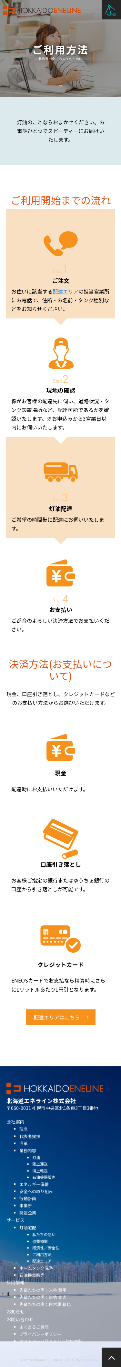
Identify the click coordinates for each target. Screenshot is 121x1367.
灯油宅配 (27, 1236)
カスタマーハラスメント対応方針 (50, 1349)
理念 (23, 1137)
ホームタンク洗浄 (36, 1276)
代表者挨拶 (29, 1144)
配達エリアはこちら (57, 1017)
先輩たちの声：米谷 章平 (42, 1298)
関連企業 (27, 1221)
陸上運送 (40, 1172)
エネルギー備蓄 (34, 1192)
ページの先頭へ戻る (111, 1357)
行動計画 (27, 1207)
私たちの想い (43, 1243)
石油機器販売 (43, 1185)
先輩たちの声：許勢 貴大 (42, 1305)
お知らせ (15, 1320)
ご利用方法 (42, 1262)
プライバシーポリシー (40, 1342)
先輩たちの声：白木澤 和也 (45, 1312)
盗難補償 (40, 1249)
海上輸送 (40, 1179)
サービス (15, 1228)
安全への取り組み (36, 1199)
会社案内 (15, 1130)
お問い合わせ (20, 1327)
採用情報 (15, 1290)
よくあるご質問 (34, 1335)
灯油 (36, 1165)
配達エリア (65, 291)
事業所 (25, 1214)
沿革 (23, 1152)
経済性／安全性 (45, 1256)
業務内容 (27, 1159)
